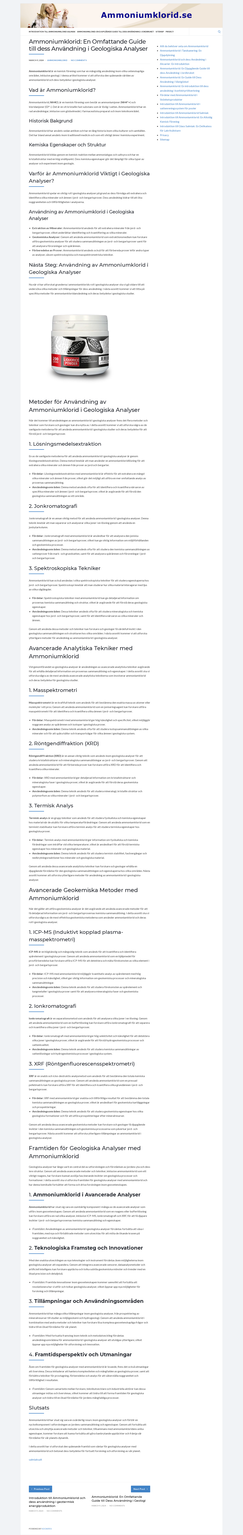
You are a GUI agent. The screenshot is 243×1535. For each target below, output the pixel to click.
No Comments (79, 60)
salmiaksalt (35, 1459)
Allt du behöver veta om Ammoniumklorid (184, 46)
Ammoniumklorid (57, 60)
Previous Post (40, 1488)
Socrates (47, 1528)
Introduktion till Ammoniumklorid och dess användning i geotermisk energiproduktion (57, 1502)
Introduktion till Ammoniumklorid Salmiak (52, 31)
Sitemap (160, 31)
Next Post (140, 1488)
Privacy (170, 31)
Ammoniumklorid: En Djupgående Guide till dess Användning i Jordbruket (115, 31)
